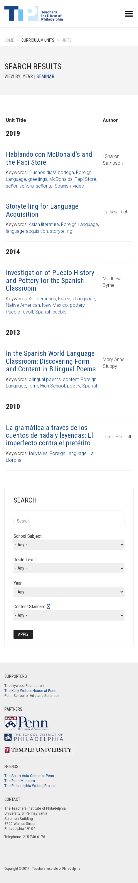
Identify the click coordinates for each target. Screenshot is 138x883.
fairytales (38, 453)
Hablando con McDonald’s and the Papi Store (49, 158)
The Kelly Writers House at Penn (30, 691)
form (33, 386)
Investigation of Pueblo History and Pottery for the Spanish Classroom (50, 280)
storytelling (61, 231)
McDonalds (61, 179)
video (78, 186)
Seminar (45, 76)
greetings (37, 179)
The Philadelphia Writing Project (30, 786)
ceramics (46, 298)
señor (11, 186)
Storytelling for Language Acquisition (42, 210)
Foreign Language (79, 224)
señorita (44, 186)
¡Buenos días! (42, 172)
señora (26, 186)
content (71, 379)
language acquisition (27, 231)
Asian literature (44, 224)
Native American (23, 305)
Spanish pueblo (51, 312)
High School (52, 386)
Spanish (63, 186)
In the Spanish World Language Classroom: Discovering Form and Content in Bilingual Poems (51, 361)
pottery (77, 305)
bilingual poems (45, 379)
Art (32, 298)
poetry (73, 386)
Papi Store (85, 179)
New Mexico (55, 305)
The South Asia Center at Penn (29, 776)
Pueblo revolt (19, 312)
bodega (66, 172)
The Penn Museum (19, 781)
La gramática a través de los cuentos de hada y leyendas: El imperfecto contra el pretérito (49, 435)
